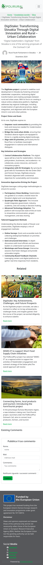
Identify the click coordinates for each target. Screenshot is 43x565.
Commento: (7, 463)
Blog (34, 15)
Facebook (13, 547)
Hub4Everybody (26, 562)
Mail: (5, 454)
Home (9, 15)
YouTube (12, 557)
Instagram (13, 552)
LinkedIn (12, 555)
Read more (7, 321)
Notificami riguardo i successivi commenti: (19, 473)
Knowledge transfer (22, 15)
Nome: (5, 446)
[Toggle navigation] (39, 6)
